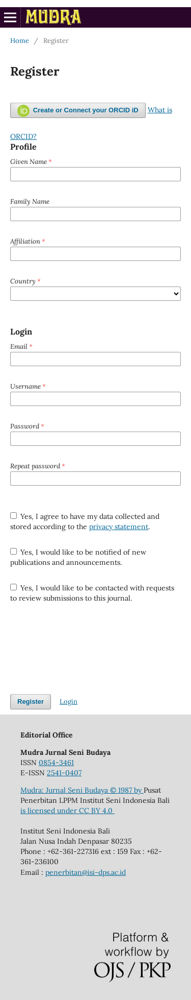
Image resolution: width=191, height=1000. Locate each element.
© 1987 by (127, 790)
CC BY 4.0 (97, 810)
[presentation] (87, 649)
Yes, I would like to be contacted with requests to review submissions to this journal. (92, 593)
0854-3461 (56, 762)
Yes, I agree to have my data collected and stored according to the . (85, 521)
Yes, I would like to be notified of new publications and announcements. (78, 557)
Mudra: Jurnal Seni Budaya (65, 790)
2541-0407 (64, 772)
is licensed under (49, 810)
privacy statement (118, 526)
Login (68, 701)
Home (19, 40)
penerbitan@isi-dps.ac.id (85, 872)
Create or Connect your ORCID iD (78, 111)
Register (30, 701)
